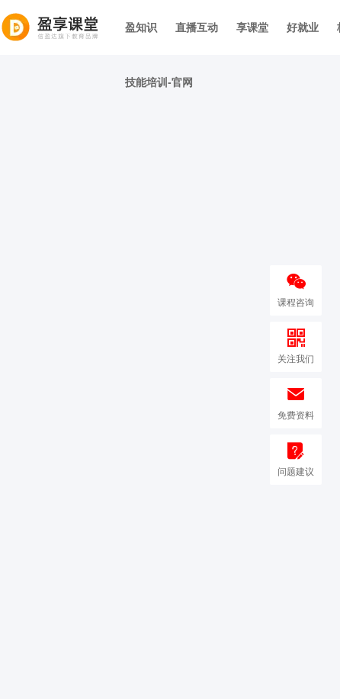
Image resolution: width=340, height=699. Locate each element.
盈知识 (141, 27)
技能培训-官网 (159, 82)
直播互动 (196, 27)
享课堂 (252, 27)
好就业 (303, 27)
